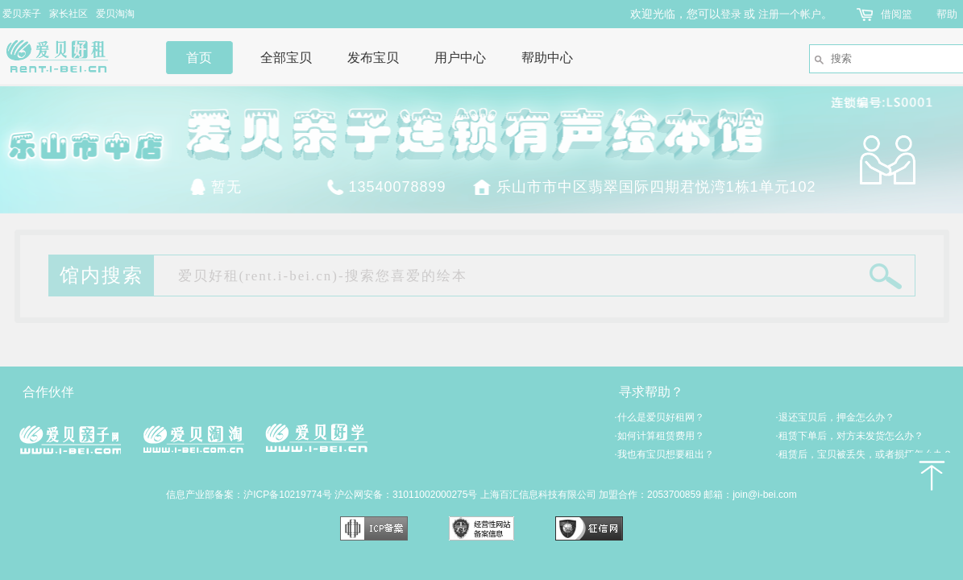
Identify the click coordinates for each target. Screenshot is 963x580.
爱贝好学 (316, 437)
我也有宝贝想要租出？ (664, 454)
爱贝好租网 (70, 56)
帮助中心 (547, 57)
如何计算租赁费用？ (659, 435)
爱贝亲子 (21, 13)
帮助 (946, 14)
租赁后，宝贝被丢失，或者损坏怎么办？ (864, 454)
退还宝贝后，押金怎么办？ (835, 417)
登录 (730, 14)
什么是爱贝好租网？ (659, 417)
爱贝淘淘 (115, 13)
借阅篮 (896, 14)
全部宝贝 (286, 57)
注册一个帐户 (789, 14)
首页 (199, 57)
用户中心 (460, 57)
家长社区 (68, 13)
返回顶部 (931, 475)
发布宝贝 (373, 57)
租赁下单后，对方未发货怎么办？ (850, 435)
